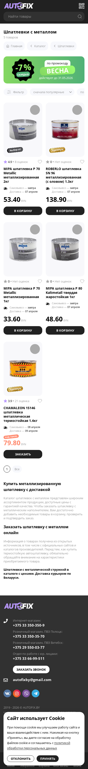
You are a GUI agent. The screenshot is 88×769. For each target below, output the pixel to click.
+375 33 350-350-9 (29, 625)
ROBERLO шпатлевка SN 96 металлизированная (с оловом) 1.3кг (63, 175)
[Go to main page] (19, 5)
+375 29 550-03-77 (29, 647)
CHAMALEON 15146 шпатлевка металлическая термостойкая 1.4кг (21, 414)
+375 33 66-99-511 (29, 658)
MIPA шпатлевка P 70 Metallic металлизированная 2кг (22, 175)
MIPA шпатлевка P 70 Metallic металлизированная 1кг (22, 294)
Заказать (23, 454)
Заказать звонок (31, 669)
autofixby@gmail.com (32, 679)
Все (17, 469)
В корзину (23, 211)
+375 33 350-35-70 (29, 636)
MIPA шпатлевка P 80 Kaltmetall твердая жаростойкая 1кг (64, 292)
